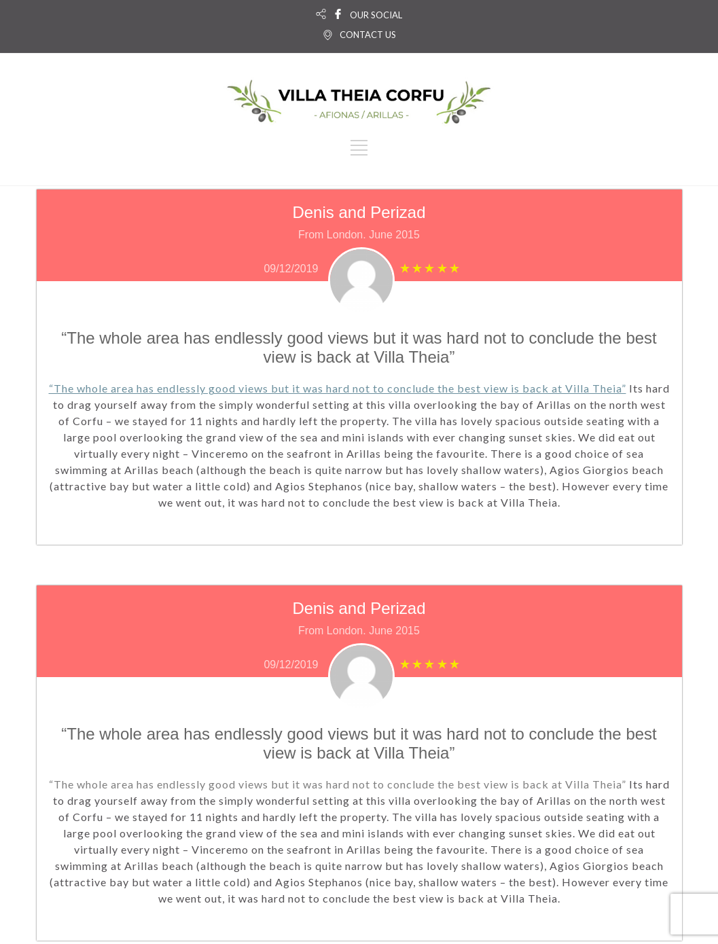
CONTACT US (368, 34)
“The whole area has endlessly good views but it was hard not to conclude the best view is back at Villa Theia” (337, 388)
